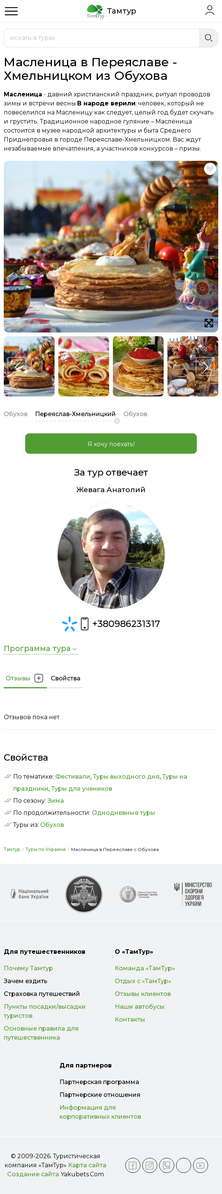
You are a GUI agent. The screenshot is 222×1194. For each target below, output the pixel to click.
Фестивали (72, 776)
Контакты (130, 1019)
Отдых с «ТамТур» (143, 981)
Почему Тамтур (28, 968)
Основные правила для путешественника (41, 1033)
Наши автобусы (140, 1006)
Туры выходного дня (126, 776)
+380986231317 (118, 623)
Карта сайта (87, 1165)
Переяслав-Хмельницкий (75, 414)
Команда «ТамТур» (145, 968)
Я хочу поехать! (111, 444)
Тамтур (12, 849)
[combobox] (102, 38)
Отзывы (25, 678)
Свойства (66, 678)
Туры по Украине (46, 849)
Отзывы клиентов (143, 993)
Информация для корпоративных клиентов (100, 1112)
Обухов (52, 824)
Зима (55, 800)
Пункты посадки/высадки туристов (45, 1011)
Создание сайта (33, 1174)
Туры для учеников (81, 788)
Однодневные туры (123, 812)
